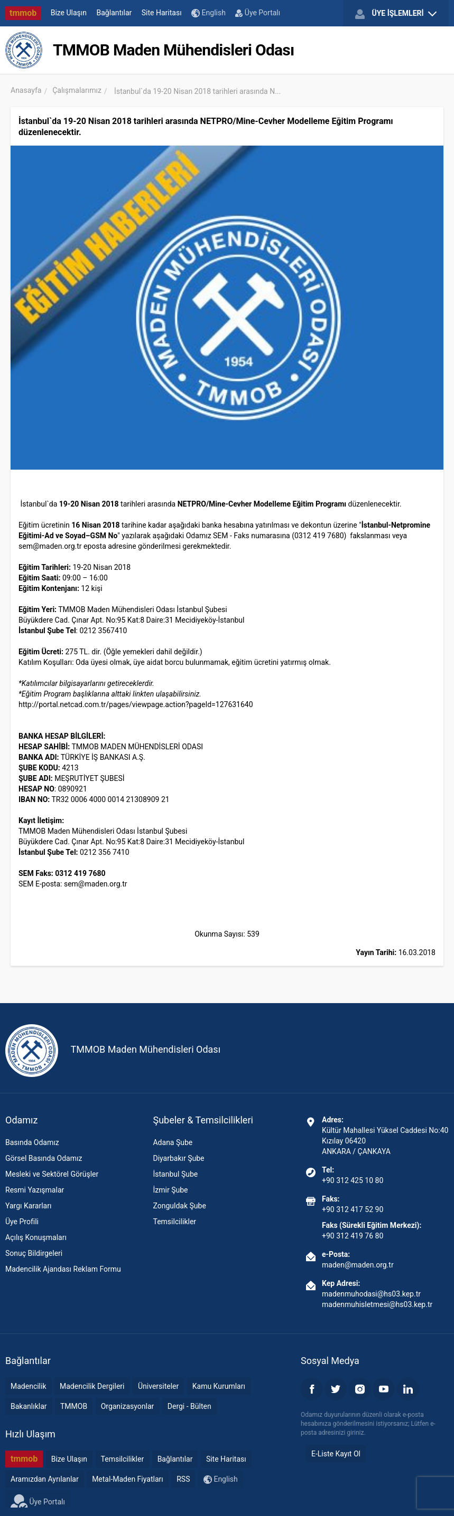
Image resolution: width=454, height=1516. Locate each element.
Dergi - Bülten (189, 1406)
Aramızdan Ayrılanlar (45, 1479)
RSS (183, 1479)
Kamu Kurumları (218, 1386)
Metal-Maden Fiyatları (127, 1479)
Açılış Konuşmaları (36, 1237)
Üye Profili (22, 1221)
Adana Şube (172, 1142)
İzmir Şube (170, 1190)
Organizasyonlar (127, 1406)
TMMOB (73, 1406)
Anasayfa (26, 90)
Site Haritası (162, 12)
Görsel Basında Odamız (43, 1158)
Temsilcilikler (174, 1221)
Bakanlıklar (29, 1406)
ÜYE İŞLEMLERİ (396, 13)
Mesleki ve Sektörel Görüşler (51, 1174)
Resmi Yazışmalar (34, 1190)
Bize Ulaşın (69, 12)
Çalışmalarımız (76, 90)
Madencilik (29, 1386)
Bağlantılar (114, 12)
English (208, 12)
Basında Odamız (32, 1142)
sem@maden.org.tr (50, 546)
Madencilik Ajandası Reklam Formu (63, 1269)
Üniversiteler (158, 1386)
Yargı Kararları (28, 1206)
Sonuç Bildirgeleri (33, 1253)
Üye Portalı (257, 12)
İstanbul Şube (175, 1174)
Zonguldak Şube (179, 1206)
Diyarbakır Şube (178, 1158)
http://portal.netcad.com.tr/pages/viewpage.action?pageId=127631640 (135, 704)
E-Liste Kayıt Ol (335, 1454)
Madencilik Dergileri (92, 1386)
